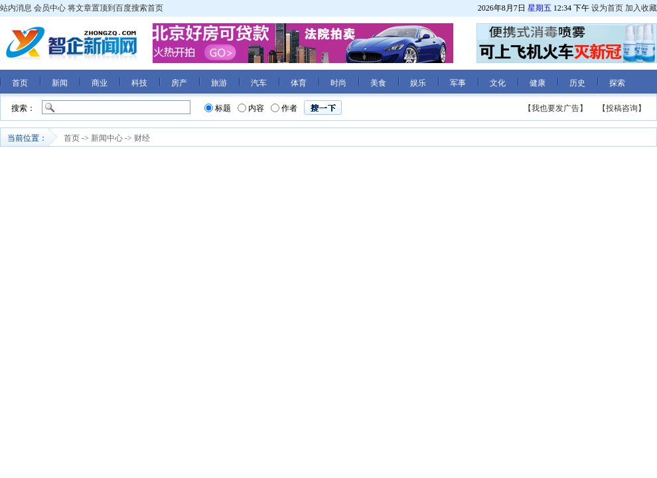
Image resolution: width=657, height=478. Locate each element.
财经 (142, 138)
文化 (498, 83)
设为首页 (607, 8)
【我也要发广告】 (555, 108)
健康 (538, 83)
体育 (299, 83)
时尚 (338, 83)
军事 (458, 83)
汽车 (259, 83)
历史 (577, 83)
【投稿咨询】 (622, 108)
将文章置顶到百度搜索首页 (115, 8)
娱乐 (418, 83)
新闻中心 (107, 138)
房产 (179, 83)
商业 (100, 83)
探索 (617, 83)
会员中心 (50, 8)
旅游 (219, 83)
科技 (139, 83)
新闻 (60, 83)
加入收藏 (641, 8)
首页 (20, 83)
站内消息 (16, 8)
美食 (378, 83)
